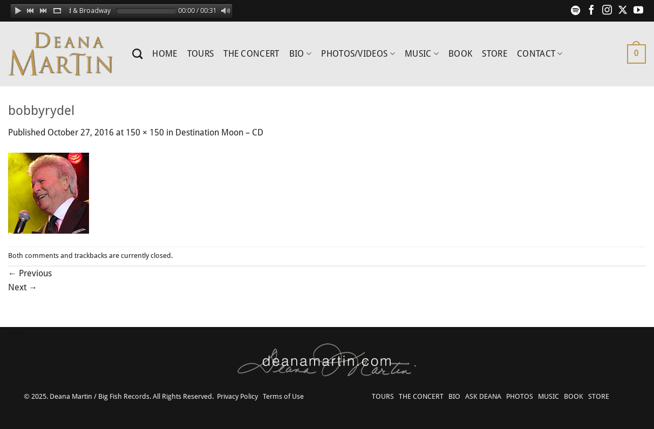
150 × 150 (145, 132)
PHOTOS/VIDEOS (358, 54)
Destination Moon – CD (219, 132)
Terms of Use (283, 396)
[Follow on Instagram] (607, 10)
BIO (300, 54)
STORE (494, 54)
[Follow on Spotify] (576, 10)
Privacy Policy (237, 396)
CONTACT (540, 54)
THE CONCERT (251, 54)
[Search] (137, 53)
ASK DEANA (483, 396)
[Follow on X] (623, 10)
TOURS (200, 54)
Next (22, 287)
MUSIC (422, 54)
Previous (30, 273)
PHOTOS (519, 396)
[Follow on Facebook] (591, 10)
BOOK (460, 54)
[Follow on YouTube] (638, 10)
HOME (164, 54)
